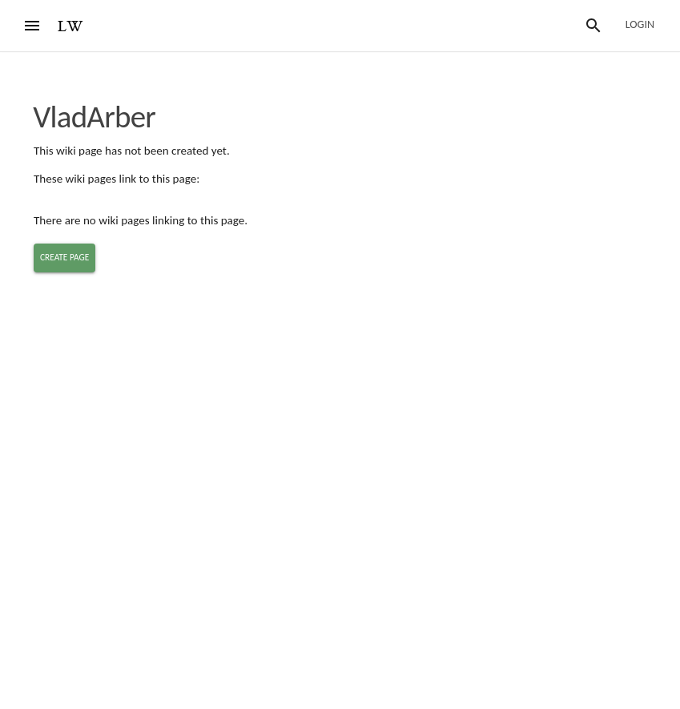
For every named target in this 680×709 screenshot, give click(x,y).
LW (70, 26)
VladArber (94, 116)
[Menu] (32, 25)
